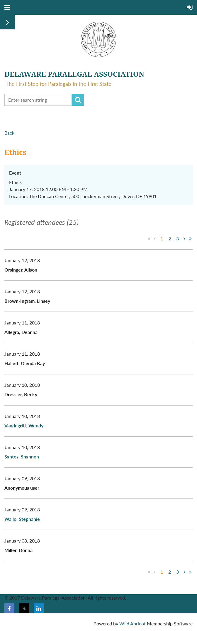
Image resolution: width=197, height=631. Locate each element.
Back (9, 132)
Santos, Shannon (21, 456)
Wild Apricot (132, 623)
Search (78, 100)
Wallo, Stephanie (22, 519)
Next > (184, 238)
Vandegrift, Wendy (23, 425)
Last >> (190, 238)
